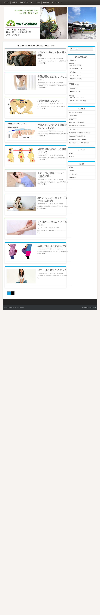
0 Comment (60, 58)
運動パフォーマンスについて (77, 100)
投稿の (72, 170)
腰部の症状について (75, 79)
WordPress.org (72, 177)
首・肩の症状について (75, 68)
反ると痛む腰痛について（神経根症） (78, 139)
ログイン (71, 167)
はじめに (6, 2)
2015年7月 (71, 156)
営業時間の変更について (26, 2)
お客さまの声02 (73, 119)
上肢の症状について (75, 72)
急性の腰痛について (48, 100)
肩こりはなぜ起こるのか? (51, 270)
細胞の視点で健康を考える (75, 112)
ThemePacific (92, 307)
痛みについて (73, 88)
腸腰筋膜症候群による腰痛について (77, 136)
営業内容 (14, 2)
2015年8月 (71, 153)
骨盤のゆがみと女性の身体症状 (76, 122)
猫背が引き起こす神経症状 (52, 246)
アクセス (37, 2)
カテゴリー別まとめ (57, 2)
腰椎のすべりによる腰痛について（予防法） (80, 132)
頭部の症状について (75, 65)
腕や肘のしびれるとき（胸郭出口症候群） (79, 143)
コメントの (73, 174)
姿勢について (73, 84)
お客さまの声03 (73, 115)
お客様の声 (46, 2)
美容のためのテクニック (76, 97)
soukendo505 (43, 58)
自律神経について (74, 91)
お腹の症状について (75, 75)
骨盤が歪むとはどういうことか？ (77, 125)
